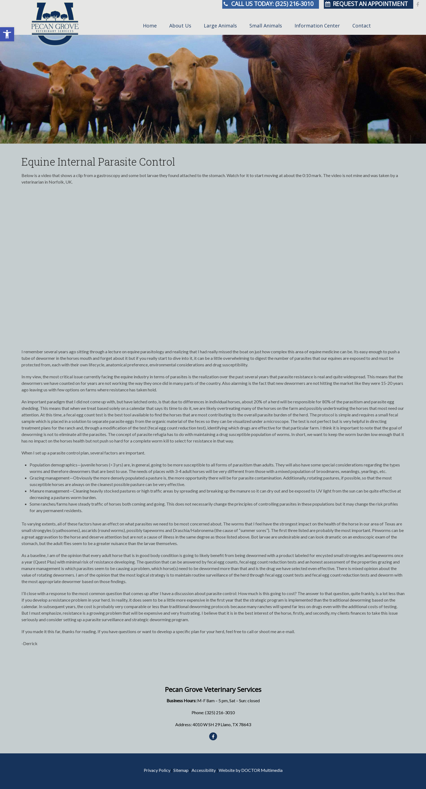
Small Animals (265, 25)
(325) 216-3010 (220, 712)
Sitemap (181, 770)
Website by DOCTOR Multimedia (251, 770)
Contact (361, 25)
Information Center (317, 25)
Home (150, 25)
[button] (7, 34)
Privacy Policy (157, 770)
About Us (180, 25)
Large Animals (220, 25)
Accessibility (204, 770)
